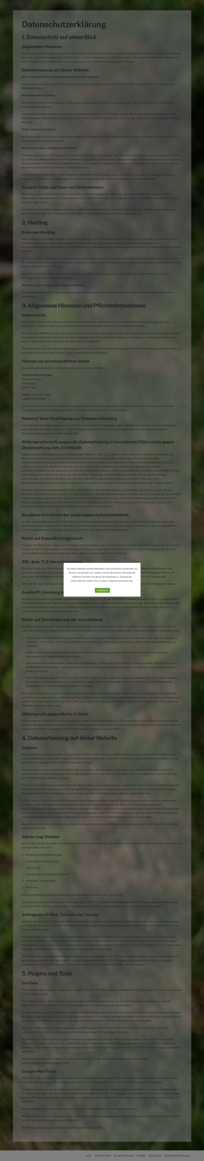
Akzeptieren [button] (102, 590)
